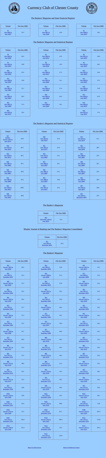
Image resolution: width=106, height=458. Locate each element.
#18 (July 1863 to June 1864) (84, 88)
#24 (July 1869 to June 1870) (84, 104)
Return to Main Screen (34, 447)
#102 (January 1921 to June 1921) (84, 395)
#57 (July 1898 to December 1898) (84, 275)
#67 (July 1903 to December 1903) (8, 307)
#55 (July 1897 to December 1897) (8, 275)
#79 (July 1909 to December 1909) (8, 339)
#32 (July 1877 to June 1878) (81, 147)
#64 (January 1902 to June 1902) (8, 299)
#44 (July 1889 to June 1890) (81, 179)
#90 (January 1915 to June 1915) (84, 363)
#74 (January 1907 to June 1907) (46, 323)
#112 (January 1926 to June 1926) (8, 427)
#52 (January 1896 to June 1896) (8, 267)
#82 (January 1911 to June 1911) (8, 347)
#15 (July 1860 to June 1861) (84, 80)
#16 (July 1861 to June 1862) (8, 88)
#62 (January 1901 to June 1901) (46, 291)
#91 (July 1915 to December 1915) (8, 371)
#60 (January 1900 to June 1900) (84, 283)
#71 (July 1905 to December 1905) (46, 315)
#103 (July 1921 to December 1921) (8, 403)
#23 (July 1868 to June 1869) (46, 104)
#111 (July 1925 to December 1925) (84, 419)
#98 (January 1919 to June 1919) (46, 387)
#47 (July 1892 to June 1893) (81, 187)
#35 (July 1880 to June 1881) (81, 155)
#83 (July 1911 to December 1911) (46, 347)
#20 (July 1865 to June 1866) (46, 96)
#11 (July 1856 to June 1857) (46, 72)
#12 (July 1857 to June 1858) (84, 72)
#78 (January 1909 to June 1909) (84, 331)
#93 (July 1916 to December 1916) (84, 371)
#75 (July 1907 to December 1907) (84, 323)
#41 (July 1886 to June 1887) (81, 171)
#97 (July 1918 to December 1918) (8, 387)
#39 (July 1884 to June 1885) (8, 171)
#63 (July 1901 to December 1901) (84, 291)
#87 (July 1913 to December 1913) (84, 355)
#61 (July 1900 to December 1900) (8, 291)
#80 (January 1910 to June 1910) (46, 339)
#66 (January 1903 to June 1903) (84, 299)
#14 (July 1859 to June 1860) (46, 80)
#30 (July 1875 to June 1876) (8, 147)
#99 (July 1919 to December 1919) (84, 387)
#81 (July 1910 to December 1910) (84, 339)
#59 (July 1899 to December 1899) (46, 283)
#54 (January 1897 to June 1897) (84, 267)
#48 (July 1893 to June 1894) (8, 195)
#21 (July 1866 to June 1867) (84, 96)
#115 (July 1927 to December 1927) (46, 435)
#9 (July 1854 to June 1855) (84, 64)
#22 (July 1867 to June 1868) (8, 104)
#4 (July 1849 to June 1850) (8, 56)
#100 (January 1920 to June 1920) (8, 395)
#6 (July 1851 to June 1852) (84, 56)
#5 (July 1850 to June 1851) (46, 56)
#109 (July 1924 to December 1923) (8, 419)
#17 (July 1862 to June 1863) (46, 88)
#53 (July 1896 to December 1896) (46, 267)
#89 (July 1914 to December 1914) (46, 363)
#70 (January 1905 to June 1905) (8, 315)
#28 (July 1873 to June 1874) (44, 138)
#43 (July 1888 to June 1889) (44, 179)
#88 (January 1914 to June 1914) (8, 363)
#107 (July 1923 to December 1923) (46, 411)
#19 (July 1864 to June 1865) (8, 96)
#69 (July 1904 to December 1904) (84, 307)
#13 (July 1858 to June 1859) (8, 80)
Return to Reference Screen (71, 447)
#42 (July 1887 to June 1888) (8, 179)
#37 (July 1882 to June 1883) (44, 163)
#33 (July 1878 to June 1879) (8, 155)
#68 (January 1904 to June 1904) (46, 307)
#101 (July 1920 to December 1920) (46, 395)
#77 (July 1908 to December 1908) (46, 331)
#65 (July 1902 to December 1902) (46, 299)
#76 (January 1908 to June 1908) (8, 331)
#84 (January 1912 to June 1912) (84, 347)
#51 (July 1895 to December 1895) (47, 243)
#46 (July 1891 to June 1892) (44, 187)
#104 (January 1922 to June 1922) (46, 403)
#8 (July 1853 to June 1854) (46, 64)
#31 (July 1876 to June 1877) (44, 147)
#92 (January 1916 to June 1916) (46, 371)
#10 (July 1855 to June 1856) (8, 72)
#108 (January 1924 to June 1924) (84, 411)
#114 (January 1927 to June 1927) (84, 427)
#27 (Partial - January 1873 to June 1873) (8, 138)
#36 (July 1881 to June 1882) (8, 163)
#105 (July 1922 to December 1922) (84, 403)
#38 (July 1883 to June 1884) (81, 163)
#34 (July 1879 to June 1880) (44, 155)
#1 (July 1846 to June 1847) (8, 32)
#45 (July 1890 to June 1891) (8, 187)
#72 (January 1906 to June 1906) (84, 315)
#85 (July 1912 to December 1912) (8, 355)
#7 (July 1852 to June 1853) (8, 64)
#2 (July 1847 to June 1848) (46, 32)
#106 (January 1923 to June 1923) (8, 411)
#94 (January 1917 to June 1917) (8, 379)
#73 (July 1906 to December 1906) (8, 323)
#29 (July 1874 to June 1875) (81, 138)
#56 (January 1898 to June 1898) (46, 275)
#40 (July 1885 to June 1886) (44, 171)
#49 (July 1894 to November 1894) (82, 195)
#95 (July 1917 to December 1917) (46, 379)
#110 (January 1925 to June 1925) (46, 419)
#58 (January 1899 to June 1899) (8, 283)
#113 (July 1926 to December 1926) (46, 427)
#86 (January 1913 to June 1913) (46, 355)
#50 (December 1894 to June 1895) (46, 219)
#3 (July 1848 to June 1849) (84, 32)
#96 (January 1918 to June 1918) (84, 379)
